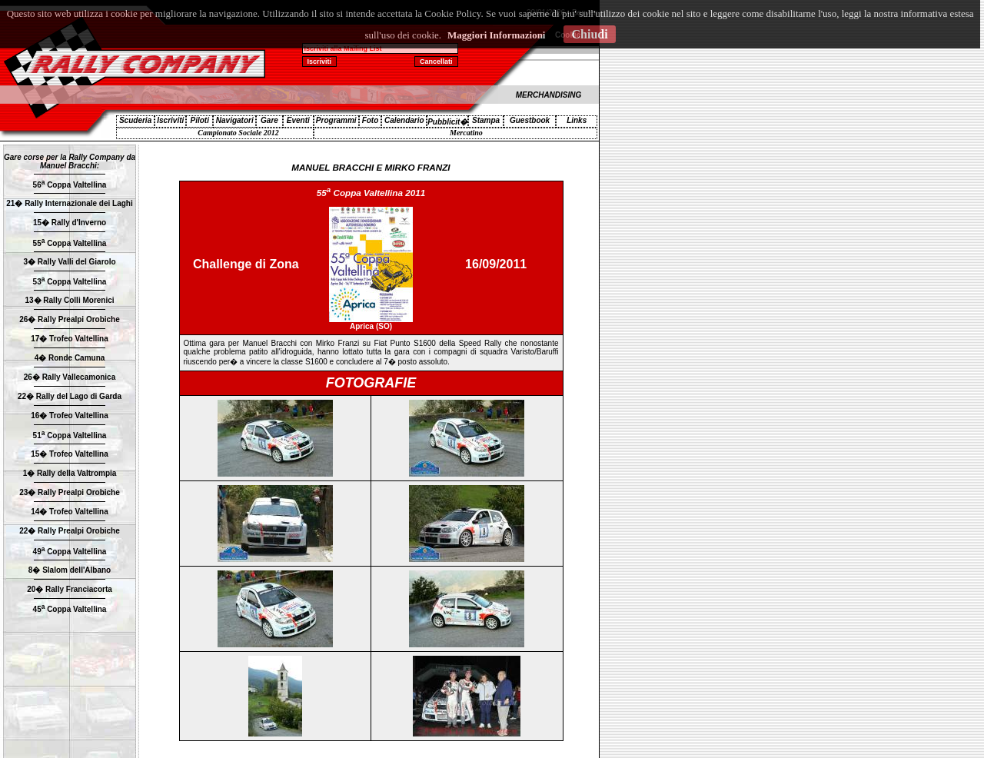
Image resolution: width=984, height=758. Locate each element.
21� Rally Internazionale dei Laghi (69, 203)
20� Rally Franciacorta (69, 589)
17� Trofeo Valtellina (69, 338)
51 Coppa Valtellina (70, 435)
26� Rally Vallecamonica (70, 377)
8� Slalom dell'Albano (69, 570)
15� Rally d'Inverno (69, 222)
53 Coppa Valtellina (70, 282)
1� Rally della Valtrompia (70, 473)
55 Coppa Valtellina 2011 (371, 193)
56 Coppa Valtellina (70, 185)
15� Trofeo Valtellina (69, 454)
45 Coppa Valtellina (70, 609)
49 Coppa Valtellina (70, 551)
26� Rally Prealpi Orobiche (69, 319)
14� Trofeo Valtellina (69, 511)
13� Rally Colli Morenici (69, 300)
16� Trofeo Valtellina (69, 415)
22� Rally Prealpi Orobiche (69, 531)
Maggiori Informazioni (496, 35)
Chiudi (589, 34)
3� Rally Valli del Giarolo (69, 262)
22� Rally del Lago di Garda (69, 396)
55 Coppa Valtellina (70, 243)
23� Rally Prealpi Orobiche (69, 492)
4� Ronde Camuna (70, 358)
